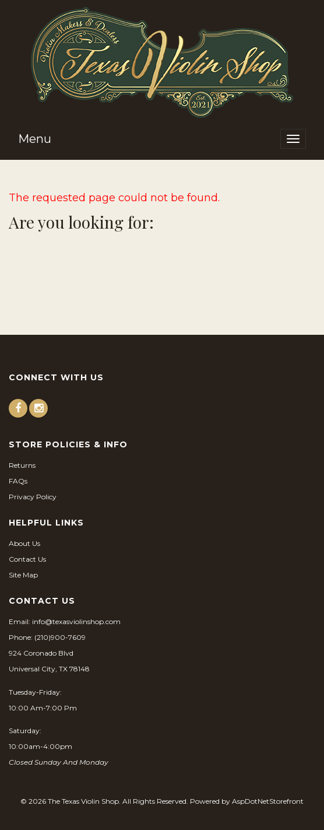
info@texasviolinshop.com (76, 621)
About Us (24, 543)
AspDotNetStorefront (268, 801)
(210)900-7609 (60, 637)
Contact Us (27, 559)
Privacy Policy (33, 496)
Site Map (23, 574)
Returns (22, 465)
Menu (34, 139)
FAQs (18, 481)
